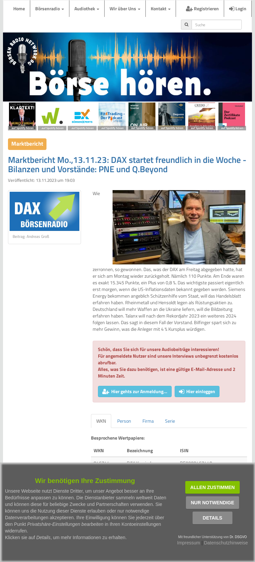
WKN (101, 420)
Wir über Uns (125, 8)
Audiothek (86, 8)
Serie (170, 420)
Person (124, 420)
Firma (148, 420)
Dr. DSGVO (238, 537)
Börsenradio (49, 8)
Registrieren (202, 8)
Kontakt (161, 8)
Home (19, 8)
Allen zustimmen (212, 487)
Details (212, 518)
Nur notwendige (212, 502)
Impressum (188, 542)
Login (237, 8)
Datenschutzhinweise (226, 542)
